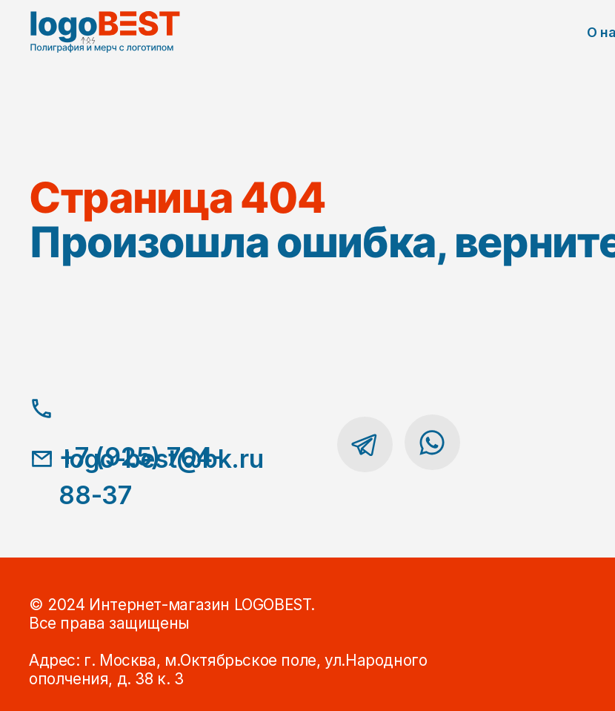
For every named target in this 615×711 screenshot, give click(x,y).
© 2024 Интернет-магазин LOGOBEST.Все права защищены (172, 613)
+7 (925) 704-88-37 (141, 475)
